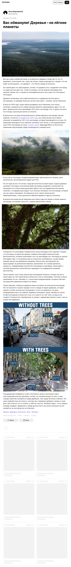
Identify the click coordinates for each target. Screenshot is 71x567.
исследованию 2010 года (28, 118)
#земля (6, 412)
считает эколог (34, 125)
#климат (35, 412)
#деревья (13, 412)
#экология (22, 412)
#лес (29, 412)
